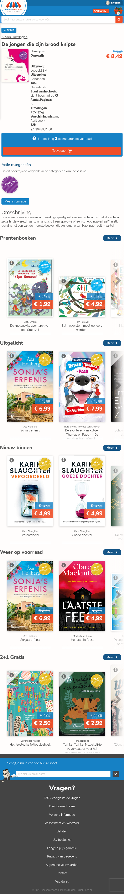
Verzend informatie (62, 814)
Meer (110, 238)
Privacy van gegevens (62, 856)
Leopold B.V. (39, 70)
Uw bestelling (62, 839)
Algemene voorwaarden (62, 864)
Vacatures (62, 881)
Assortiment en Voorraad (62, 823)
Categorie (101, 11)
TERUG (9, 30)
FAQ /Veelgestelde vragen (62, 798)
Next (117, 280)
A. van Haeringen (14, 37)
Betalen (62, 831)
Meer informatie (15, 201)
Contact (62, 873)
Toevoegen (59, 150)
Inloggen (115, 2)
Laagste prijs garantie (62, 848)
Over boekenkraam (62, 806)
